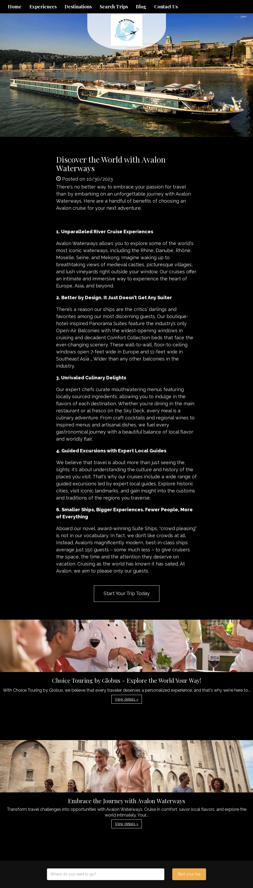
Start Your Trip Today (127, 593)
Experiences (43, 6)
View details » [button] (126, 699)
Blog (141, 6)
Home (14, 6)
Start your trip (189, 874)
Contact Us (166, 6)
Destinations (78, 6)
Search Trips (114, 6)
